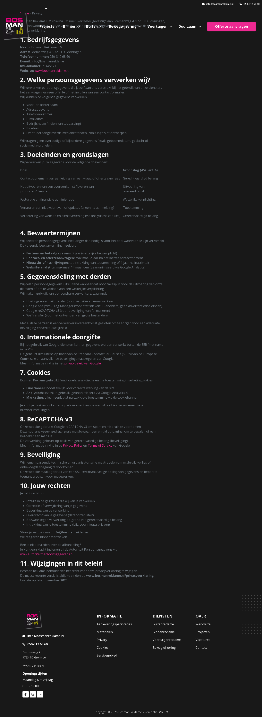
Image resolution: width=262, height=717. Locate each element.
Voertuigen (158, 26)
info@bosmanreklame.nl (217, 4)
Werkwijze (203, 624)
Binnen (69, 26)
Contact (201, 647)
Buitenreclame (163, 624)
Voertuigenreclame (167, 640)
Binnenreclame (164, 632)
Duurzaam (187, 26)
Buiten (92, 26)
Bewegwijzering (123, 26)
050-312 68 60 (250, 4)
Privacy (102, 640)
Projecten (48, 26)
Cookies (102, 647)
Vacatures (203, 640)
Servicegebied (107, 655)
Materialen (105, 632)
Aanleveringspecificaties (114, 624)
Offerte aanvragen (231, 26)
